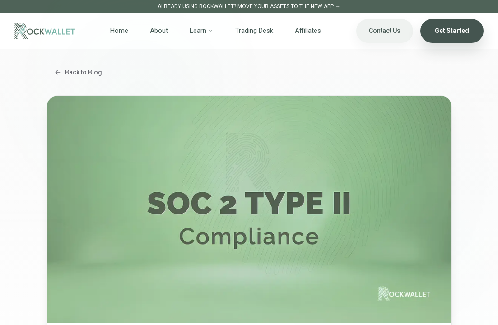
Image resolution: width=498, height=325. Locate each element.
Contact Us (384, 30)
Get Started (452, 30)
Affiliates (308, 31)
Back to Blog (78, 72)
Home (119, 31)
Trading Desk (254, 31)
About (159, 31)
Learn (202, 31)
